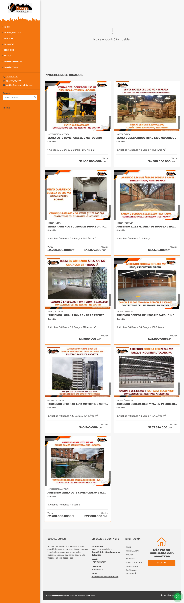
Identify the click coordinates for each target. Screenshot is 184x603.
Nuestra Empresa (13, 61)
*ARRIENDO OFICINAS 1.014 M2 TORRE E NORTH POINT (77, 404)
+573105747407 (13, 81)
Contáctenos (11, 67)
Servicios (9, 50)
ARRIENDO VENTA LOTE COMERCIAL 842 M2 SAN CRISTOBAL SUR (77, 492)
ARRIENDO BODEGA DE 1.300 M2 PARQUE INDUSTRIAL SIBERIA (146, 315)
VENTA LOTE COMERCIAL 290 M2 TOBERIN (74, 137)
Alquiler (8, 38)
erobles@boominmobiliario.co (19, 85)
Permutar (9, 44)
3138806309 (12, 77)
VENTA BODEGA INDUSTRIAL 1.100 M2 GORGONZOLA (146, 137)
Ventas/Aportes (12, 33)
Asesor (7, 56)
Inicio (7, 27)
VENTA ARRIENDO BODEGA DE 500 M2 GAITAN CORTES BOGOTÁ (77, 226)
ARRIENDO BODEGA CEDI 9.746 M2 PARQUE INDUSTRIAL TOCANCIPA (146, 404)
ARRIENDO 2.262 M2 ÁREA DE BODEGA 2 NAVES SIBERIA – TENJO (146, 226)
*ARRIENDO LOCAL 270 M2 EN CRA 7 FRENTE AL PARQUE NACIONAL (77, 315)
